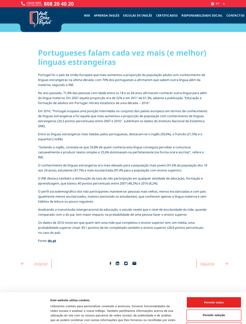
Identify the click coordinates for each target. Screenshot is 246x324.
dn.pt (52, 241)
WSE (87, 15)
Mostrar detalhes (211, 316)
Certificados (167, 15)
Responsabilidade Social (202, 15)
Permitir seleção (214, 286)
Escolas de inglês (137, 15)
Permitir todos (214, 273)
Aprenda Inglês (106, 15)
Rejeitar (214, 298)
